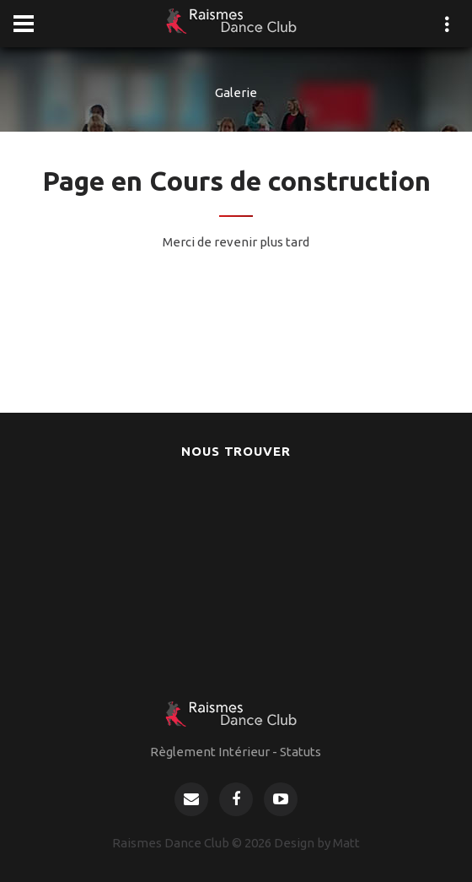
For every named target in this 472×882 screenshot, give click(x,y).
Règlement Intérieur (210, 751)
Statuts (300, 751)
